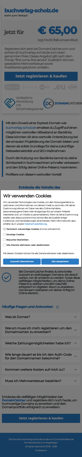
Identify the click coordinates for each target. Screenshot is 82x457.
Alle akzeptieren (60, 261)
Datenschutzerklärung (36, 224)
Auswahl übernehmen (22, 261)
